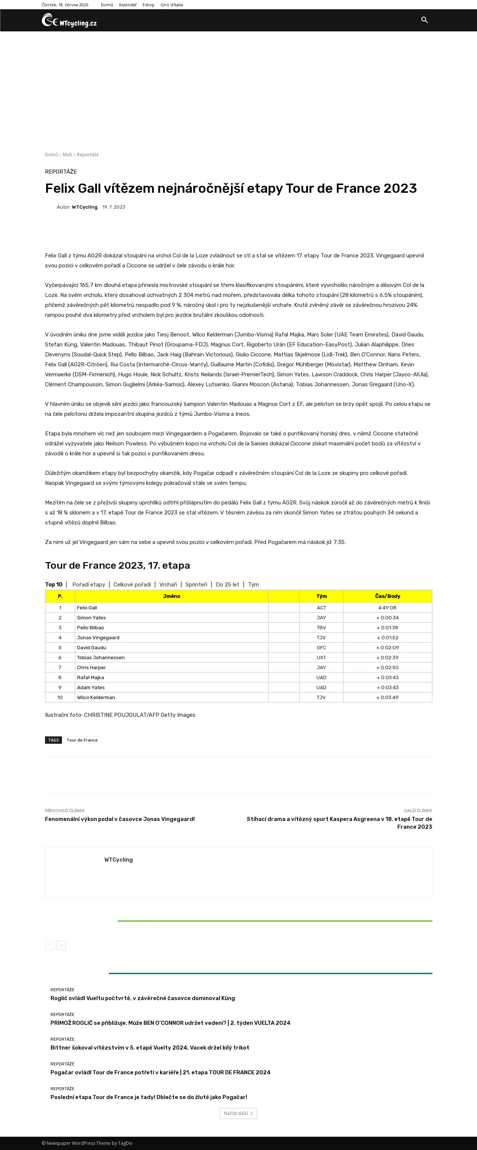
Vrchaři (168, 584)
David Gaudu (91, 647)
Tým (253, 584)
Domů (51, 154)
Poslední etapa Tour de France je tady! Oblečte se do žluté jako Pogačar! (149, 1097)
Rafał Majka (90, 677)
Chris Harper (91, 667)
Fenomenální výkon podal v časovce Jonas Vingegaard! (120, 819)
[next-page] (61, 945)
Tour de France (82, 740)
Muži (67, 154)
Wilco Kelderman (96, 697)
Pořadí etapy (88, 584)
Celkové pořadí (132, 584)
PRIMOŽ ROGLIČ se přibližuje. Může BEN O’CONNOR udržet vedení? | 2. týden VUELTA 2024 (171, 1023)
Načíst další (238, 1113)
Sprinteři (196, 584)
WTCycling (85, 207)
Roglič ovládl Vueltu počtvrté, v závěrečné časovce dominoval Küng (143, 998)
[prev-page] (49, 945)
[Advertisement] (238, 86)
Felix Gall (87, 607)
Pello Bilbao (90, 627)
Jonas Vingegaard (98, 637)
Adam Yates (91, 687)
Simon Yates (91, 617)
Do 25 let (227, 584)
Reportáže (88, 154)
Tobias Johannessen (101, 657)
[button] (425, 20)
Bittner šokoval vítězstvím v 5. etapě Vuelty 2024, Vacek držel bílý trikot (109, 921)
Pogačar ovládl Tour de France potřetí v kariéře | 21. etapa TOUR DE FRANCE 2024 (161, 1072)
